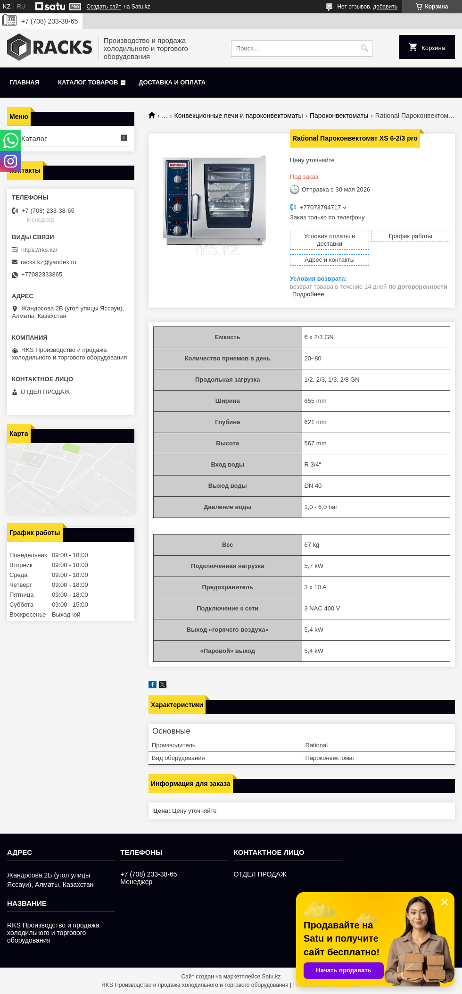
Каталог (34, 138)
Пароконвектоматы (339, 115)
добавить (385, 6)
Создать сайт (103, 6)
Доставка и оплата (172, 82)
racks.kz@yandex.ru (48, 262)
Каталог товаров (88, 82)
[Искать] (364, 48)
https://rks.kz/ (39, 249)
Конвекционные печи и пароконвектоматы (238, 115)
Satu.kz (271, 976)
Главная (24, 82)
